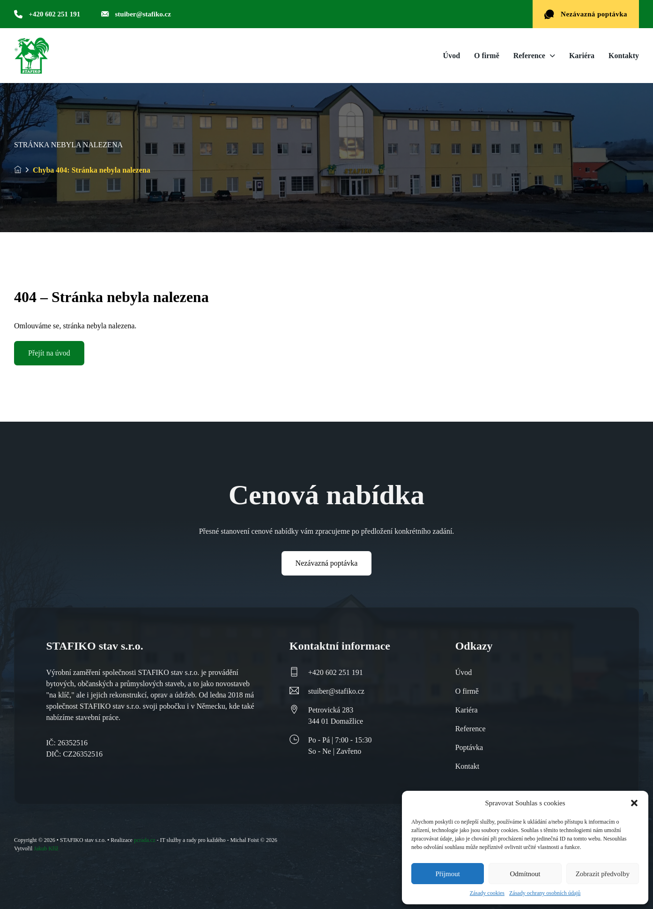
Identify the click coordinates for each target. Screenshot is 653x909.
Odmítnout (525, 874)
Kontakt (467, 766)
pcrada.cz (145, 840)
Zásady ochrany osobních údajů (544, 893)
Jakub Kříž (46, 848)
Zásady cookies (487, 893)
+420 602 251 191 (335, 672)
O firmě (486, 56)
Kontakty (623, 56)
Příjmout (447, 874)
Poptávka (469, 747)
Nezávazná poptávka (585, 14)
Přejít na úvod (49, 353)
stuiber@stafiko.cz (336, 691)
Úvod (451, 56)
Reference (529, 56)
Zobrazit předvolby (603, 874)
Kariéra (581, 56)
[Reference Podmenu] (552, 56)
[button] (634, 803)
